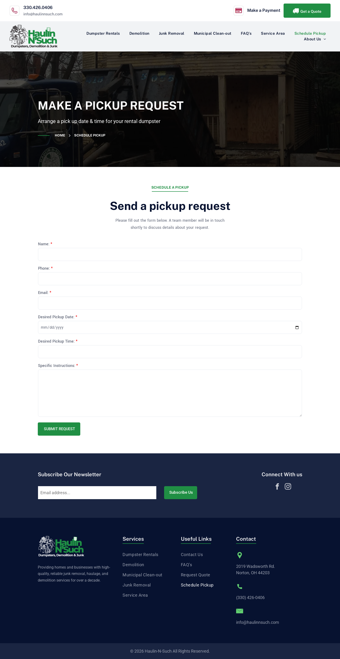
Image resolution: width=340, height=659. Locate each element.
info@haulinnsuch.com (43, 14)
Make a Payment (263, 10)
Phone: (44, 268)
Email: (43, 292)
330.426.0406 (38, 7)
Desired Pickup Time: (56, 341)
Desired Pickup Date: (56, 317)
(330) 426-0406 (250, 597)
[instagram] (288, 487)
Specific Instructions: (56, 365)
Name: (43, 244)
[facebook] (277, 487)
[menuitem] (103, 33)
